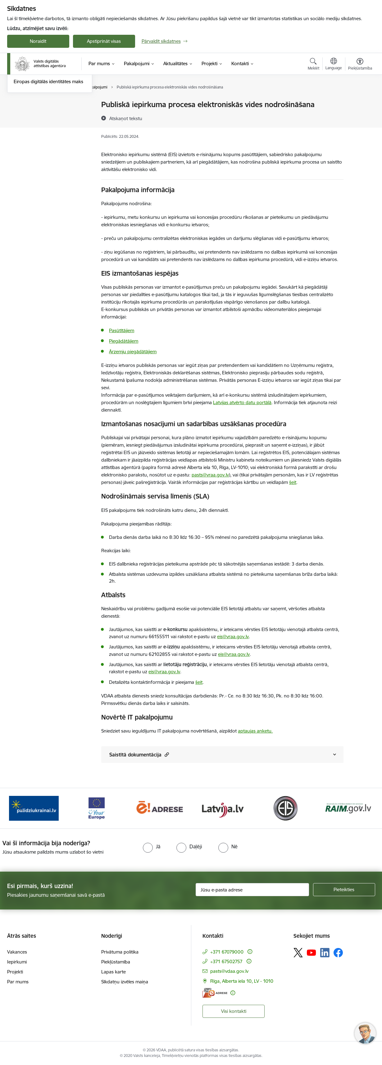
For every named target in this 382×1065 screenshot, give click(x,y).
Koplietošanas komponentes (43, 105)
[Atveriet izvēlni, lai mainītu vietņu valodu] (333, 64)
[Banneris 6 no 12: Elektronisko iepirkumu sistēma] (285, 808)
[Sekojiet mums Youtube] (311, 952)
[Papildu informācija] (250, 951)
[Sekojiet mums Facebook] (338, 952)
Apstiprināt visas (104, 41)
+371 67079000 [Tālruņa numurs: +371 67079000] (226, 952)
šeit (292, 482)
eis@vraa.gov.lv (233, 636)
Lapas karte (113, 972)
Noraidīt (38, 41)
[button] (166, 754)
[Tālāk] (361, 808)
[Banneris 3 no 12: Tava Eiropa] (96, 808)
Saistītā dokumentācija (139, 754)
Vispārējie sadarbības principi (44, 137)
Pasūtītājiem (121, 330)
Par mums (18, 982)
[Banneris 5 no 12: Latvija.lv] (222, 808)
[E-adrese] (214, 993)
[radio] (151, 846)
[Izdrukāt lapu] (359, 102)
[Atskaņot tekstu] (125, 118)
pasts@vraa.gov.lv (210, 475)
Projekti (15, 972)
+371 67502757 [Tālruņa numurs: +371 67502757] (226, 961)
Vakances (17, 952)
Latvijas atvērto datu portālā (242, 402)
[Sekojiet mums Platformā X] (298, 952)
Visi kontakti (233, 1011)
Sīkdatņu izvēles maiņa (124, 982)
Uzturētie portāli (30, 126)
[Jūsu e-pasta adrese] (252, 889)
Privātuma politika (120, 952)
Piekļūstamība (115, 962)
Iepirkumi (17, 962)
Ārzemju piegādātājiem (133, 351)
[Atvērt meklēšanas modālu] (313, 64)
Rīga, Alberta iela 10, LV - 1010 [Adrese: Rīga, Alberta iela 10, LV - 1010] (241, 981)
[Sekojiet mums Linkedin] (325, 952)
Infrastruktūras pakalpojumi (43, 116)
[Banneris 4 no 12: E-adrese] (159, 808)
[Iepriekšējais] (21, 808)
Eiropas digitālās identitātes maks (48, 148)
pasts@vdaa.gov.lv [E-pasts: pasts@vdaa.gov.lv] (229, 971)
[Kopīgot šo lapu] (359, 117)
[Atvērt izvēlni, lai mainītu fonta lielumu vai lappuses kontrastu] (360, 64)
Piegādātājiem (123, 341)
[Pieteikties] (344, 889)
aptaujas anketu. (255, 731)
